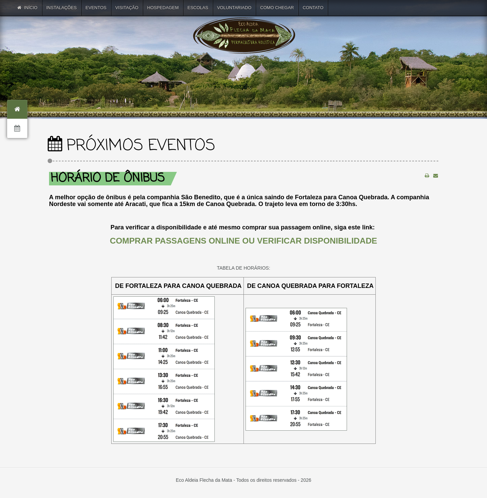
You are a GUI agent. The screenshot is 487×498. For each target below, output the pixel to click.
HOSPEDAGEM (163, 7)
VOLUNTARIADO (234, 7)
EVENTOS (96, 7)
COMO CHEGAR (277, 7)
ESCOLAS (197, 7)
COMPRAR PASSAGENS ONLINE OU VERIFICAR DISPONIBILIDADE (243, 240)
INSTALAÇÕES (61, 7)
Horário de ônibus (108, 178)
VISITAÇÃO (126, 7)
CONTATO (313, 7)
